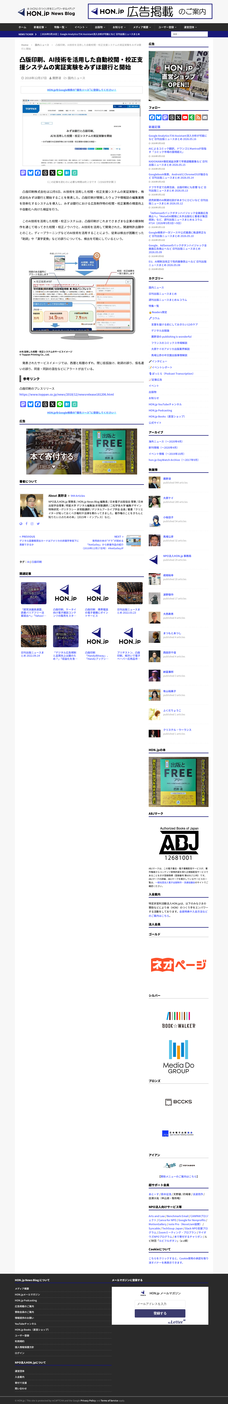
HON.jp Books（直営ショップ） (167, 416)
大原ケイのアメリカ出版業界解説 (169, 349)
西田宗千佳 (169, 652)
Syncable (154, 1228)
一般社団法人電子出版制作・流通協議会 (175, 882)
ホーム (22, 27)
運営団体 (189, 27)
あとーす (154, 1194)
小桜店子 (168, 517)
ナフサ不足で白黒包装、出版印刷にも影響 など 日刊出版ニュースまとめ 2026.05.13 (177, 188)
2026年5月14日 (158, 181)
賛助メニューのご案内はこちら (179, 1176)
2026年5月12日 (158, 207)
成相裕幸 (168, 575)
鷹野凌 (56, 78)
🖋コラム (154, 318)
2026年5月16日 (158, 143)
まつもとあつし (172, 633)
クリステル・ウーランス (177, 730)
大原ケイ (168, 498)
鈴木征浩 (166, 1194)
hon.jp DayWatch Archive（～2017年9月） (174, 460)
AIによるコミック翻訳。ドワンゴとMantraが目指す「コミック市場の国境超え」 (177, 150)
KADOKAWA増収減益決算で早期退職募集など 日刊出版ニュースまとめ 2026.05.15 (178, 163)
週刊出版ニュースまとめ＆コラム (168, 300)
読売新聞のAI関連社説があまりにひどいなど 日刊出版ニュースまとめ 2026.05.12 (178, 201)
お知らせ (118, 27)
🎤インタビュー (158, 361)
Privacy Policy (88, 1400)
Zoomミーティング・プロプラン (177, 1232)
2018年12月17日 (36, 78)
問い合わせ (21, 1388)
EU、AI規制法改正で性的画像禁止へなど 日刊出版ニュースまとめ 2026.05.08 (178, 263)
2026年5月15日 (158, 156)
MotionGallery (158, 1224)
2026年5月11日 (158, 227)
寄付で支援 (21, 1382)
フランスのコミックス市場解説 (168, 343)
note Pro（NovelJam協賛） (185, 1224)
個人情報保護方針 (24, 1347)
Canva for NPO (167, 1220)
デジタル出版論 (159, 330)
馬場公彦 (168, 536)
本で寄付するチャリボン (188, 1236)
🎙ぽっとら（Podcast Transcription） (172, 373)
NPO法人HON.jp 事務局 (177, 556)
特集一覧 (59, 27)
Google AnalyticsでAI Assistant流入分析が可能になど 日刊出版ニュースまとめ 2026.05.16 (178, 137)
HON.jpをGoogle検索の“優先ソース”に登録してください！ (81, 90)
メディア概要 (140, 27)
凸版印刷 (37, 562)
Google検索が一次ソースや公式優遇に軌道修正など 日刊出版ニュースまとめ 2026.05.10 (177, 234)
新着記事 (39, 27)
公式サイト (155, 422)
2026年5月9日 (157, 256)
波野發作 (168, 594)
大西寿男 (168, 614)
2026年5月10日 (158, 239)
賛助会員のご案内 (24, 1312)
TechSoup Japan (172, 1228)
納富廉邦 (168, 672)
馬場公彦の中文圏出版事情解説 (168, 355)
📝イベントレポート (160, 367)
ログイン (19, 1353)
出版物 (99, 27)
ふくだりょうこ (172, 710)
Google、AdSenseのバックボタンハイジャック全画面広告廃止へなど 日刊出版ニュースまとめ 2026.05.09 (178, 248)
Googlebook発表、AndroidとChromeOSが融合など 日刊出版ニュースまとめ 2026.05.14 (178, 175)
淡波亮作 (198, 1194)
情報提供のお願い (24, 1318)
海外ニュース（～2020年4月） (166, 441)
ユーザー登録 (166, 27)
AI (28, 562)
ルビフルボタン (168, 1240)
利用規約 (19, 1341)
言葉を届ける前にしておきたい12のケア (173, 324)
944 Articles (78, 495)
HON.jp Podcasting (160, 410)
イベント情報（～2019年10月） (167, 454)
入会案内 (19, 1377)
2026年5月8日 (157, 269)
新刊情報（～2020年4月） (164, 447)
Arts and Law (157, 1216)
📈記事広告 (155, 379)
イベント (80, 27)
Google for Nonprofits (192, 1220)
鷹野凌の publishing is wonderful (170, 336)
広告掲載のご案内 (24, 1306)
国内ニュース (76, 78)
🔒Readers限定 (158, 312)
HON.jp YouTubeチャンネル (165, 404)
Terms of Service (109, 1400)
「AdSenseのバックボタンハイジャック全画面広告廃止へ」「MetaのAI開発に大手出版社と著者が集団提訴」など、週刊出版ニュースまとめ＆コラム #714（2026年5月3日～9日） (178, 218)
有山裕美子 (169, 691)
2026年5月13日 (158, 194)
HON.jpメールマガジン (27, 1294)
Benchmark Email (178, 1216)
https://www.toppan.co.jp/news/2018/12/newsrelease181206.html (66, 394)
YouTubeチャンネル (25, 1323)
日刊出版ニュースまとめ (163, 293)
